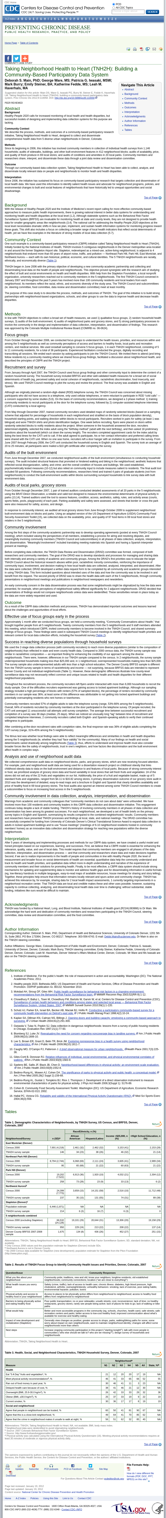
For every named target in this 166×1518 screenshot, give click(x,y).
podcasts (51, 1469)
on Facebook (73, 1469)
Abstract (129, 89)
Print (7, 1469)
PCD (118, 4)
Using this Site (50, 1498)
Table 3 (72, 743)
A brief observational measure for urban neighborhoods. (91, 1049)
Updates (19, 1469)
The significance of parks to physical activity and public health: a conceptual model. (108, 1072)
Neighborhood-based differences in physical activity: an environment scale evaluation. (110, 1064)
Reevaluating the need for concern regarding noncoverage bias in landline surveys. (87, 1033)
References (131, 125)
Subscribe (34, 1469)
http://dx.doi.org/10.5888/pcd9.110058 (75, 98)
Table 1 (51, 260)
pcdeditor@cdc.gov (114, 1478)
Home (8, 1498)
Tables (128, 129)
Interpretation (132, 111)
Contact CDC (85, 1498)
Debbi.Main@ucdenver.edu (120, 936)
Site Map (103, 1469)
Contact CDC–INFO (72, 1509)
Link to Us (68, 1498)
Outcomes (130, 107)
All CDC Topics (124, 7)
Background (131, 94)
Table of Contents (29, 43)
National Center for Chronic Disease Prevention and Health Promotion (58, 1492)
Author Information (135, 120)
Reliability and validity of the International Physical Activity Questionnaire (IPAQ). (86, 1095)
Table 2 (100, 635)
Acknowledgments (134, 116)
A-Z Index (21, 1498)
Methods (129, 102)
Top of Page (151, 197)
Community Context (135, 98)
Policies (35, 1498)
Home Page (11, 43)
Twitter (90, 1469)
